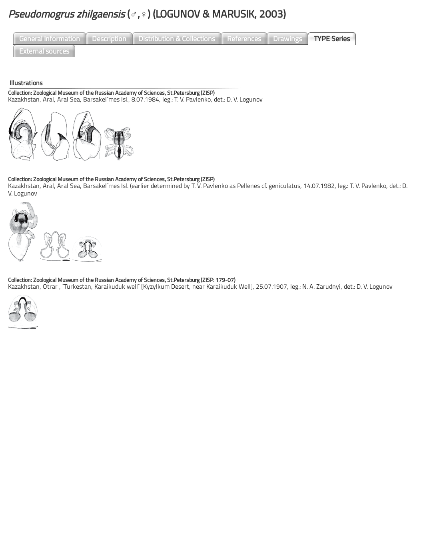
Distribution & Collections (176, 38)
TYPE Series (332, 38)
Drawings (287, 38)
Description (109, 38)
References (244, 38)
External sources (44, 51)
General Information (49, 38)
